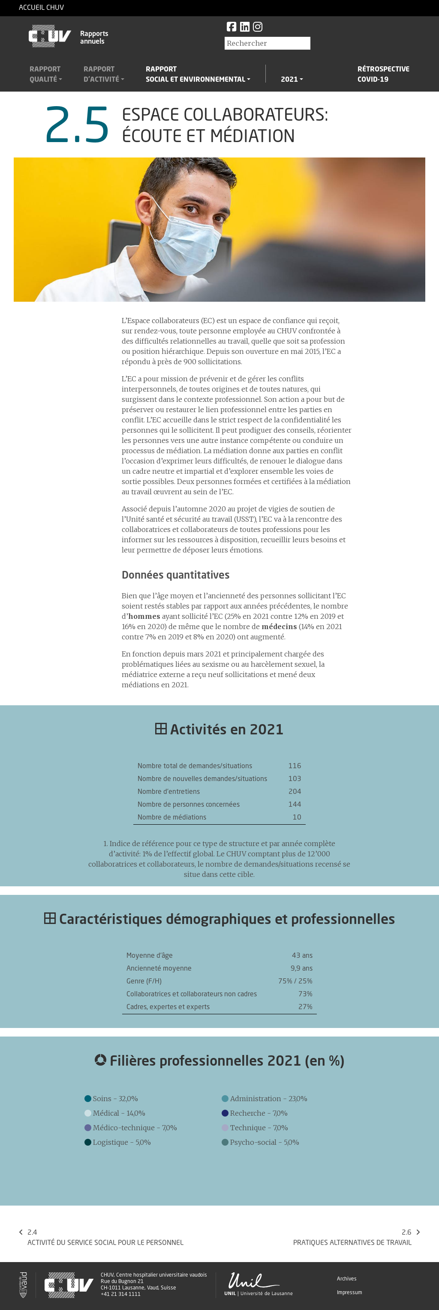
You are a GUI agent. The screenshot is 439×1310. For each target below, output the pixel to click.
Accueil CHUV (41, 8)
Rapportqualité (45, 74)
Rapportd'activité (101, 74)
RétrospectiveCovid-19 (383, 74)
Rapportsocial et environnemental (195, 74)
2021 (289, 80)
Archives (347, 1279)
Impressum (349, 1292)
